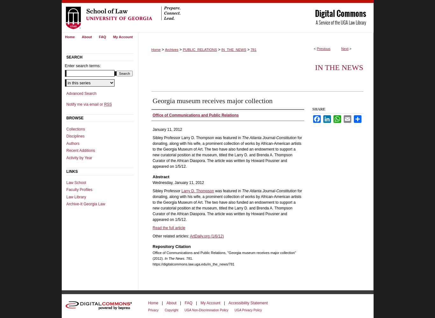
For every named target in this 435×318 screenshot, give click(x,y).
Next (344, 49)
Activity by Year (79, 158)
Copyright (172, 310)
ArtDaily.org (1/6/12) (207, 236)
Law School (76, 182)
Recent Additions (81, 150)
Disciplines (76, 136)
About (171, 303)
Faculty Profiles (80, 189)
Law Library (76, 197)
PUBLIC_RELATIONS (200, 50)
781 (253, 50)
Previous (324, 49)
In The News (339, 67)
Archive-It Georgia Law (86, 204)
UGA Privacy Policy (248, 310)
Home (156, 50)
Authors (73, 143)
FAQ (188, 303)
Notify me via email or (89, 104)
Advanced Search (82, 93)
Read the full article (169, 228)
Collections (76, 129)
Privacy (153, 310)
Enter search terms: (83, 65)
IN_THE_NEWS (233, 50)
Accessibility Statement (248, 303)
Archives (172, 50)
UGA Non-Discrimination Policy (206, 310)
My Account (210, 303)
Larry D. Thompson (197, 191)
